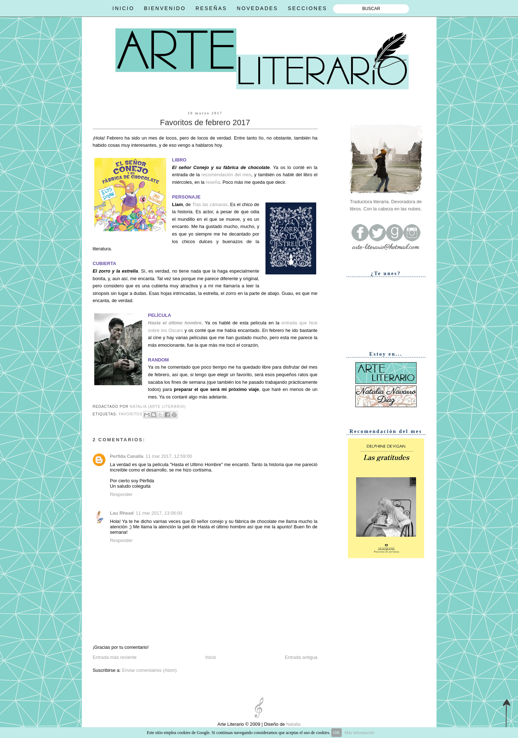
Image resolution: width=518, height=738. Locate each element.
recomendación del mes (226, 174)
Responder (121, 494)
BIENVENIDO (165, 8)
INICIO (124, 8)
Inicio (210, 657)
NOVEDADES (257, 8)
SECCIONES (307, 8)
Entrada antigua (301, 657)
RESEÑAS (211, 8)
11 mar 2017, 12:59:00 (168, 456)
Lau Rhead (122, 513)
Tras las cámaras (209, 204)
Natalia (293, 724)
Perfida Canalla (127, 456)
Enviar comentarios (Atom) (149, 670)
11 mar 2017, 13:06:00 (159, 513)
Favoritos (130, 414)
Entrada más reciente (115, 657)
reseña (213, 182)
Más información (359, 732)
